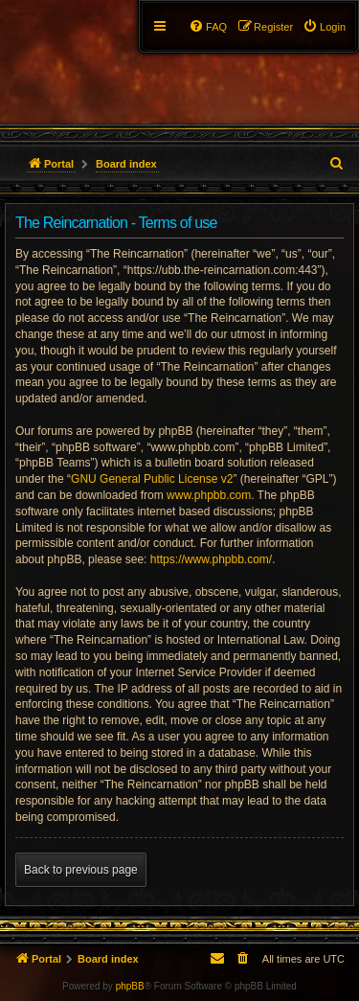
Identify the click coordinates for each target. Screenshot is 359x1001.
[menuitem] (324, 26)
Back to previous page (81, 869)
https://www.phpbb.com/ (211, 559)
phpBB (130, 986)
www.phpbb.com (209, 495)
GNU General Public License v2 (152, 479)
